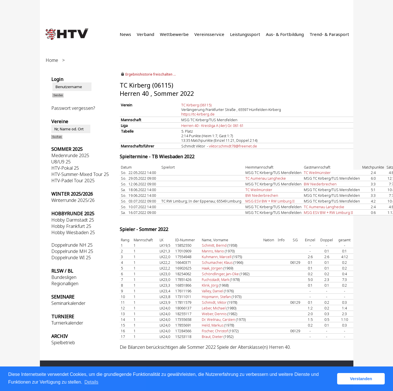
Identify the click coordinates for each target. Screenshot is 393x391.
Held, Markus (212, 325)
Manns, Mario (213, 251)
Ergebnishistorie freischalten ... (150, 74)
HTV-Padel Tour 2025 (73, 180)
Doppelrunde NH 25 (72, 245)
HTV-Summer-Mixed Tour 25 (80, 174)
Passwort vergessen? (73, 108)
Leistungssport (245, 34)
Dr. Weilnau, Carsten (218, 319)
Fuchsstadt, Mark (215, 279)
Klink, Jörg (210, 285)
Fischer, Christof (215, 330)
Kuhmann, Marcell (216, 256)
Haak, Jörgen (212, 268)
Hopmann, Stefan (216, 296)
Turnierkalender (67, 323)
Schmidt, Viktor (214, 302)
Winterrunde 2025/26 (73, 200)
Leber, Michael (214, 308)
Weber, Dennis (214, 313)
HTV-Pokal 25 (65, 168)
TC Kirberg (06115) (196, 105)
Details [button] (91, 382)
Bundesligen (63, 277)
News (125, 34)
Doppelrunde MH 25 (72, 251)
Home (52, 60)
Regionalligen (64, 283)
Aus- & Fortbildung (285, 34)
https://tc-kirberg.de (198, 114)
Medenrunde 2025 (70, 155)
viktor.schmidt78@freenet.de (233, 146)
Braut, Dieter (212, 336)
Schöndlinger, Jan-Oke (220, 273)
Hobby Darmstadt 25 (72, 220)
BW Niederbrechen (320, 184)
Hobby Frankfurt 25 (71, 226)
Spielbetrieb (63, 342)
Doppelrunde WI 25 (71, 257)
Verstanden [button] (361, 378)
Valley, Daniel (212, 290)
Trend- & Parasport (329, 34)
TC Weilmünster (317, 172)
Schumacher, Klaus (217, 262)
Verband (145, 34)
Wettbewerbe (174, 34)
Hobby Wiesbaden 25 (73, 232)
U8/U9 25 (61, 162)
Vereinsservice (209, 34)
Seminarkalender (68, 303)
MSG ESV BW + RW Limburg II (270, 201)
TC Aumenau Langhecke (265, 178)
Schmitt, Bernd (214, 245)
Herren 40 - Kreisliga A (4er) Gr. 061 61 (212, 125)
